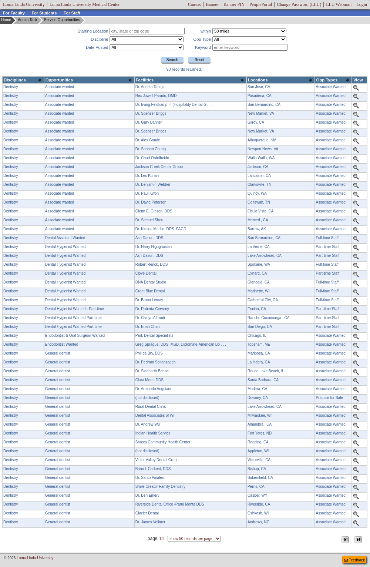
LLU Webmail (339, 4)
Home (6, 20)
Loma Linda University (24, 4)
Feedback (354, 560)
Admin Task (27, 20)
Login (361, 4)
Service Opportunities (62, 20)
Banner (212, 4)
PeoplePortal (260, 4)
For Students (44, 13)
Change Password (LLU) (299, 4)
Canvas (194, 4)
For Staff (72, 13)
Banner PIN (234, 4)
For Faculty (14, 13)
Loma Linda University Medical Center (85, 4)
